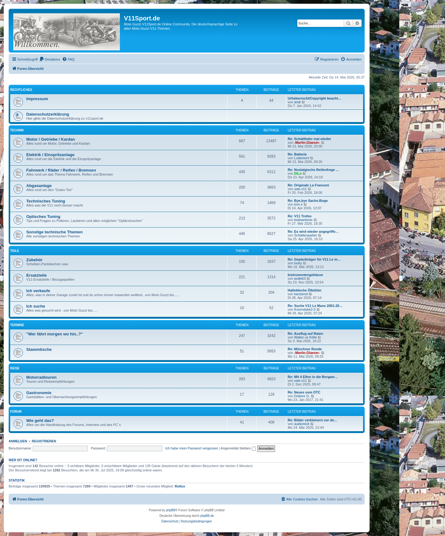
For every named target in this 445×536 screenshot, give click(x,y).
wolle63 (300, 278)
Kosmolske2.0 (305, 309)
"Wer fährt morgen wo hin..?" (54, 334)
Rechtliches (21, 89)
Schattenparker (305, 235)
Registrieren (44, 441)
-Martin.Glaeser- (307, 142)
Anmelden (18, 441)
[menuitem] (49, 59)
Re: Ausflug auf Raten (305, 333)
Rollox (180, 486)
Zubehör (34, 259)
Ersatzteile (36, 275)
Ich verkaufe (38, 290)
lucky (298, 263)
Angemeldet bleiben (238, 448)
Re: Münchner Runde (305, 349)
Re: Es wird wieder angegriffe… (313, 231)
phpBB (170, 510)
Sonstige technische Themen (54, 232)
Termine (17, 325)
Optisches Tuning (43, 216)
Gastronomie (38, 392)
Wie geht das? (40, 420)
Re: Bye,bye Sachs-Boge (308, 200)
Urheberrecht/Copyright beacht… (314, 98)
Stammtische (39, 349)
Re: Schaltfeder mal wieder (309, 139)
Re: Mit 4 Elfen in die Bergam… (313, 377)
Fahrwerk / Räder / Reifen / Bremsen (61, 170)
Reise (14, 368)
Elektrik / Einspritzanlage (50, 154)
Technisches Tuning (45, 201)
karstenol (301, 294)
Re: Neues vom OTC (304, 392)
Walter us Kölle (305, 337)
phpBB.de (207, 515)
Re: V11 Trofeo (300, 216)
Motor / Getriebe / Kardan (50, 139)
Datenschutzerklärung (47, 114)
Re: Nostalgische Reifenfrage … (313, 170)
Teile (14, 251)
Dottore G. (302, 396)
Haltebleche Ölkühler (304, 290)
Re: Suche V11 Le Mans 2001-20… (315, 306)
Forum (16, 411)
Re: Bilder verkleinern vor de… (312, 420)
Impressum (37, 98)
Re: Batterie (297, 154)
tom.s (298, 204)
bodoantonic (303, 220)
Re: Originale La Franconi (308, 185)
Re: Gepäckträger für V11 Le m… (314, 259)
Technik (17, 130)
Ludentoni (301, 158)
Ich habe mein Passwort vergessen (191, 448)
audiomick (302, 424)
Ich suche (35, 306)
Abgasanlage (39, 185)
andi (297, 102)
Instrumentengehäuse (305, 275)
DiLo (298, 173)
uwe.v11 (300, 189)
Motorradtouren (41, 377)
